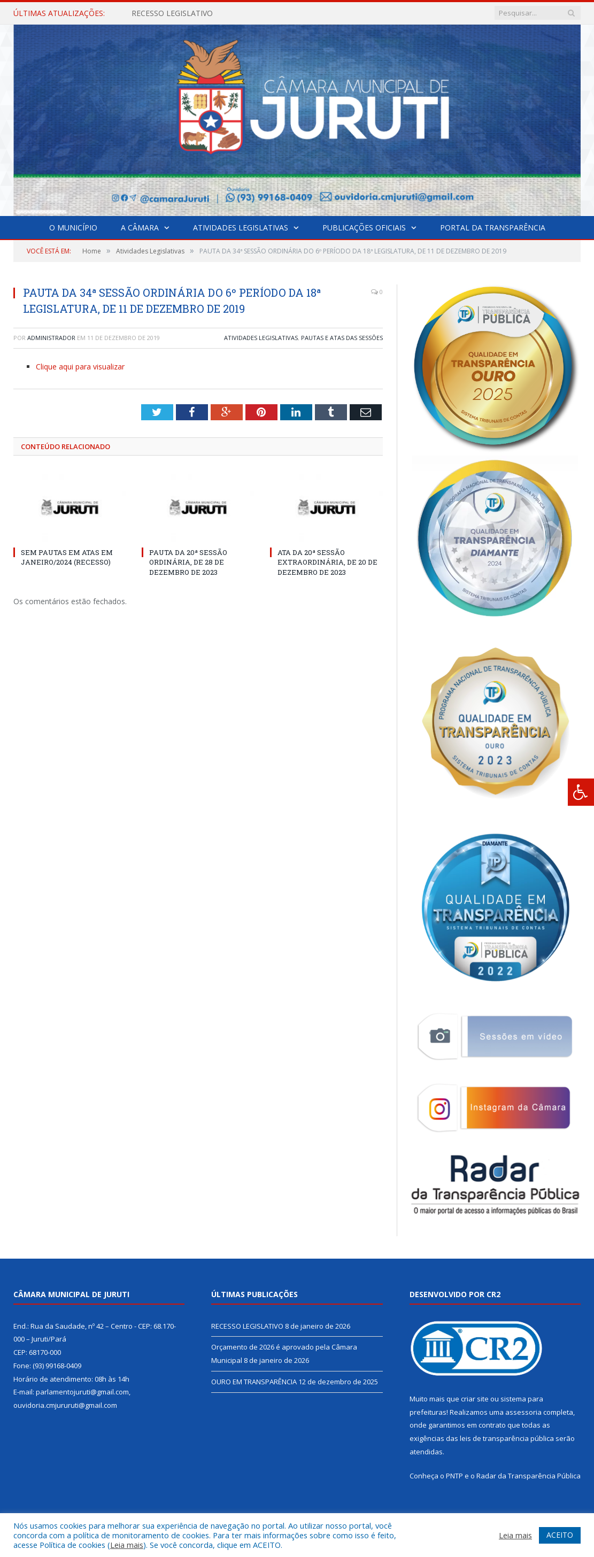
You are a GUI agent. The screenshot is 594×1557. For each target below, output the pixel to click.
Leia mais (126, 1544)
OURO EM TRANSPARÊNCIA (254, 1381)
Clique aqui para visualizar (80, 366)
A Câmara (140, 227)
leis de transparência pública (507, 1438)
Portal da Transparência (492, 227)
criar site (475, 1399)
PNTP (454, 1476)
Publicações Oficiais (364, 227)
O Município (73, 227)
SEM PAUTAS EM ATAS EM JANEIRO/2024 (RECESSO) (67, 557)
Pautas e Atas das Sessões (342, 338)
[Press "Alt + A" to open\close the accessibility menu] (581, 792)
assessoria (523, 1412)
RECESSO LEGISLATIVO (172, 13)
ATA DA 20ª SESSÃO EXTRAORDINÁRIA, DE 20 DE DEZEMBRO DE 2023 (327, 562)
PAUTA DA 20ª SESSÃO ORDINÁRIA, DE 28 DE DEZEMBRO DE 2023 (188, 562)
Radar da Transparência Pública (528, 1476)
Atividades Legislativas (240, 227)
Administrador (51, 338)
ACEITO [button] (559, 1535)
